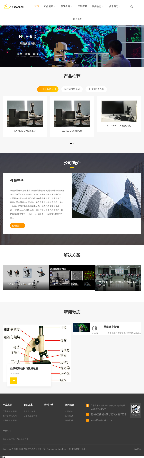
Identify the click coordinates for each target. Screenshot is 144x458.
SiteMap (137, 449)
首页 (36, 6)
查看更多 (17, 225)
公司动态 (69, 411)
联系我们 (77, 19)
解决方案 (67, 6)
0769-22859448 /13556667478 (108, 414)
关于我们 (115, 6)
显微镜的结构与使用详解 (24, 368)
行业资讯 (69, 416)
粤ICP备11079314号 (78, 449)
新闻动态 (98, 6)
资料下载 (82, 6)
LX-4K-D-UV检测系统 (25, 131)
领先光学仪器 (9, 439)
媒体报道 (69, 420)
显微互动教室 (29, 411)
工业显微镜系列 (48, 89)
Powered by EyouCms (56, 449)
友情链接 (7, 431)
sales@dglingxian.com (102, 420)
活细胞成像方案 (30, 416)
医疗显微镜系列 (72, 89)
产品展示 (50, 6)
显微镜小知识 (111, 326)
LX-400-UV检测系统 (72, 131)
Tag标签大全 (22, 439)
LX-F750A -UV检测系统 (119, 125)
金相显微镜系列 (96, 89)
